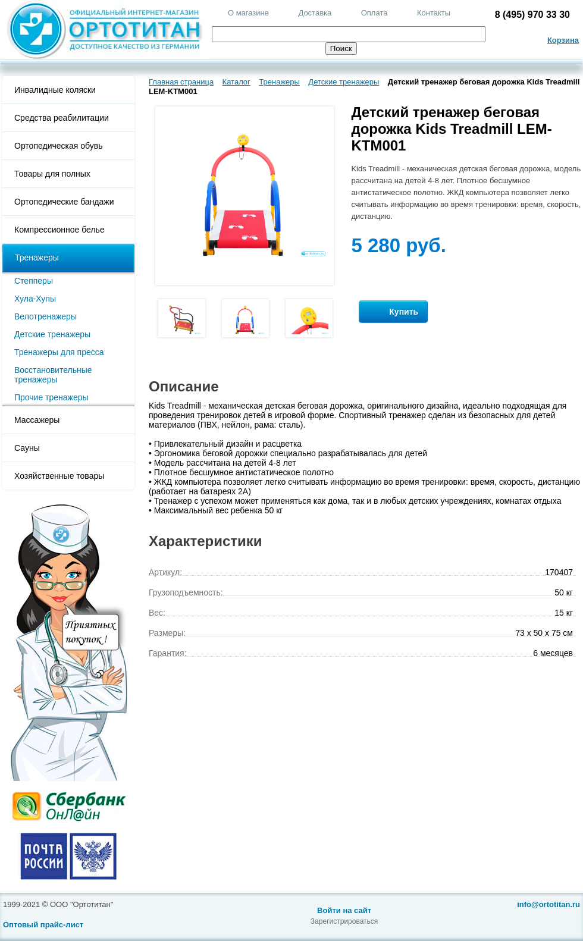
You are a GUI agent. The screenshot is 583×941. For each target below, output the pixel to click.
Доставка (314, 12)
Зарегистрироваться (344, 921)
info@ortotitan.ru (548, 904)
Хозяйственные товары (59, 476)
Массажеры (36, 420)
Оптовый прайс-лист (43, 924)
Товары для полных (52, 173)
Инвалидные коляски (55, 90)
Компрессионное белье (59, 229)
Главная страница (181, 81)
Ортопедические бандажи (64, 201)
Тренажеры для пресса (59, 352)
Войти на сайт (344, 910)
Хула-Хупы (35, 298)
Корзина (563, 40)
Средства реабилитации (61, 118)
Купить (393, 312)
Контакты (433, 12)
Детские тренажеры (52, 334)
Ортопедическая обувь (58, 145)
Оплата (374, 12)
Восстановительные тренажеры (53, 374)
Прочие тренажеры (51, 397)
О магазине (248, 12)
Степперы (33, 281)
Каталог (236, 81)
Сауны (27, 448)
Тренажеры (37, 257)
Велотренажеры (45, 316)
